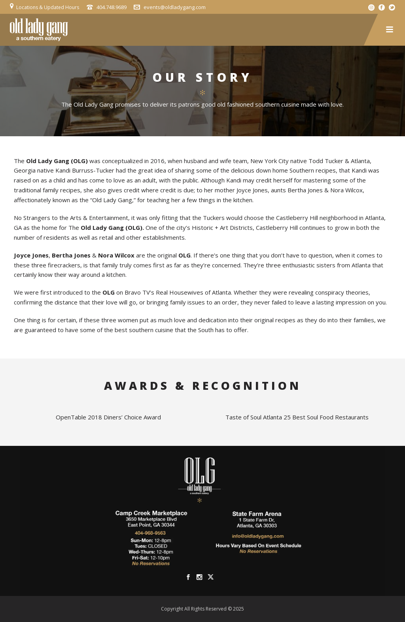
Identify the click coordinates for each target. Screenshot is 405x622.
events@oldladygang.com (175, 7)
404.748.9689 (112, 7)
